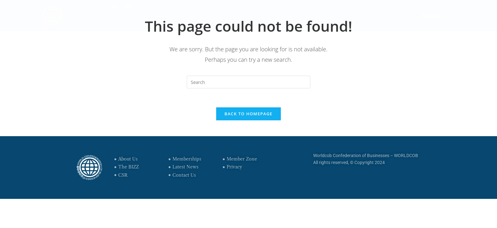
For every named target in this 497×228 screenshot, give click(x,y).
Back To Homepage (248, 114)
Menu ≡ (433, 15)
